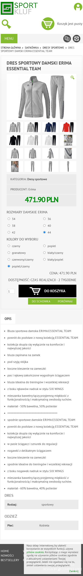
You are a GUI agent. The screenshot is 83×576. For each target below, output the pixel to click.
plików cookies (35, 552)
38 (13, 225)
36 (49, 219)
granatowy (19, 253)
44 (49, 232)
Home (5, 551)
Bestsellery (10, 560)
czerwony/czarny (22, 259)
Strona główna (11, 47)
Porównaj (65, 301)
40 (49, 225)
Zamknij (73, 571)
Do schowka (41, 301)
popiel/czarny (21, 266)
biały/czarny (55, 253)
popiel (52, 246)
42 (13, 232)
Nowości (7, 555)
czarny (16, 246)
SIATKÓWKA (31, 47)
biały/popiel (55, 259)
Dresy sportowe (53, 47)
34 (13, 219)
